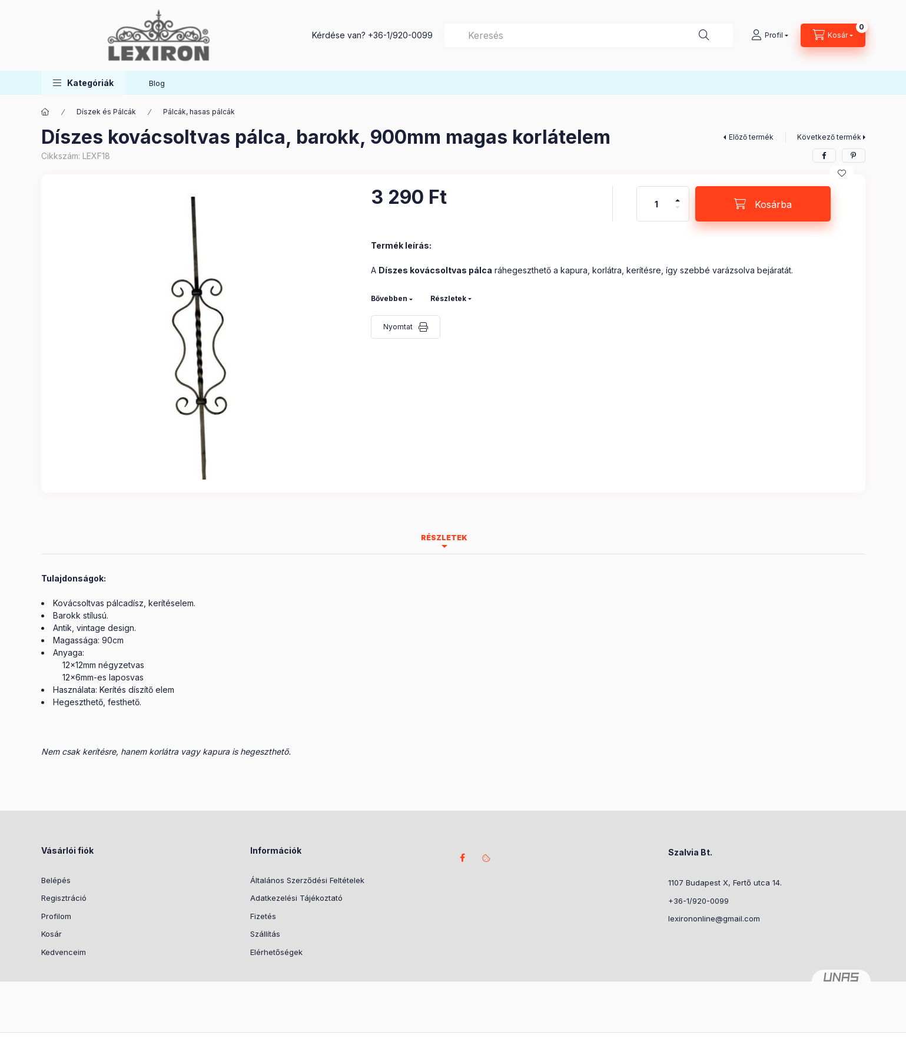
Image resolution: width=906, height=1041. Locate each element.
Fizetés (263, 916)
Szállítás (265, 933)
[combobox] (588, 35)
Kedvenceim (63, 952)
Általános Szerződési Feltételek (307, 880)
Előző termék (751, 137)
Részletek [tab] (444, 537)
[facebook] (824, 155)
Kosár (51, 933)
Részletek (448, 298)
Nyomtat (398, 326)
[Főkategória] (45, 112)
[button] (83, 83)
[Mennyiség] (656, 204)
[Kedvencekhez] (842, 173)
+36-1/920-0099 (400, 35)
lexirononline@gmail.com (714, 918)
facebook (462, 858)
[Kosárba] (763, 204)
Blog (157, 83)
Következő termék (829, 137)
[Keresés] (704, 35)
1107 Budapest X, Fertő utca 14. (725, 882)
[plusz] (677, 195)
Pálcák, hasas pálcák (199, 111)
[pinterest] (853, 155)
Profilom (56, 916)
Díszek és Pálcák (106, 111)
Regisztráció (64, 898)
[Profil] (770, 35)
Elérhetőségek (276, 952)
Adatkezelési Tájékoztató (296, 898)
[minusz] (677, 212)
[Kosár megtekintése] (833, 35)
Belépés (56, 880)
